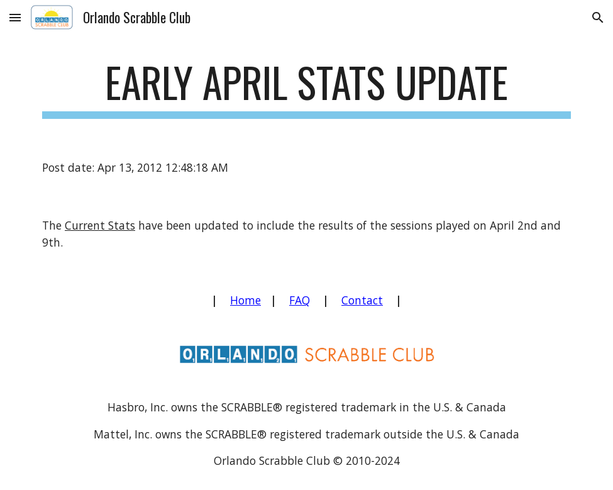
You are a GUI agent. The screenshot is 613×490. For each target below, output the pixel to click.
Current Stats (100, 225)
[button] (15, 17)
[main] (306, 88)
